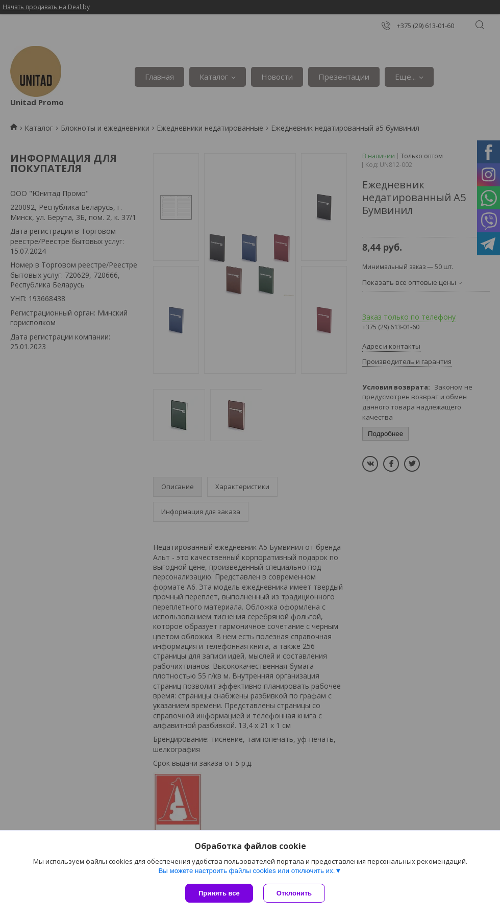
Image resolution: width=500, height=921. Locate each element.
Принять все (219, 893)
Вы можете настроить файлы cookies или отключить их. (246, 871)
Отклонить (294, 893)
